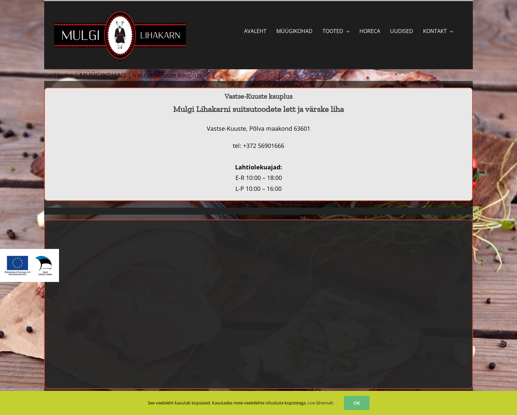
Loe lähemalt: (321, 403)
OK (356, 403)
